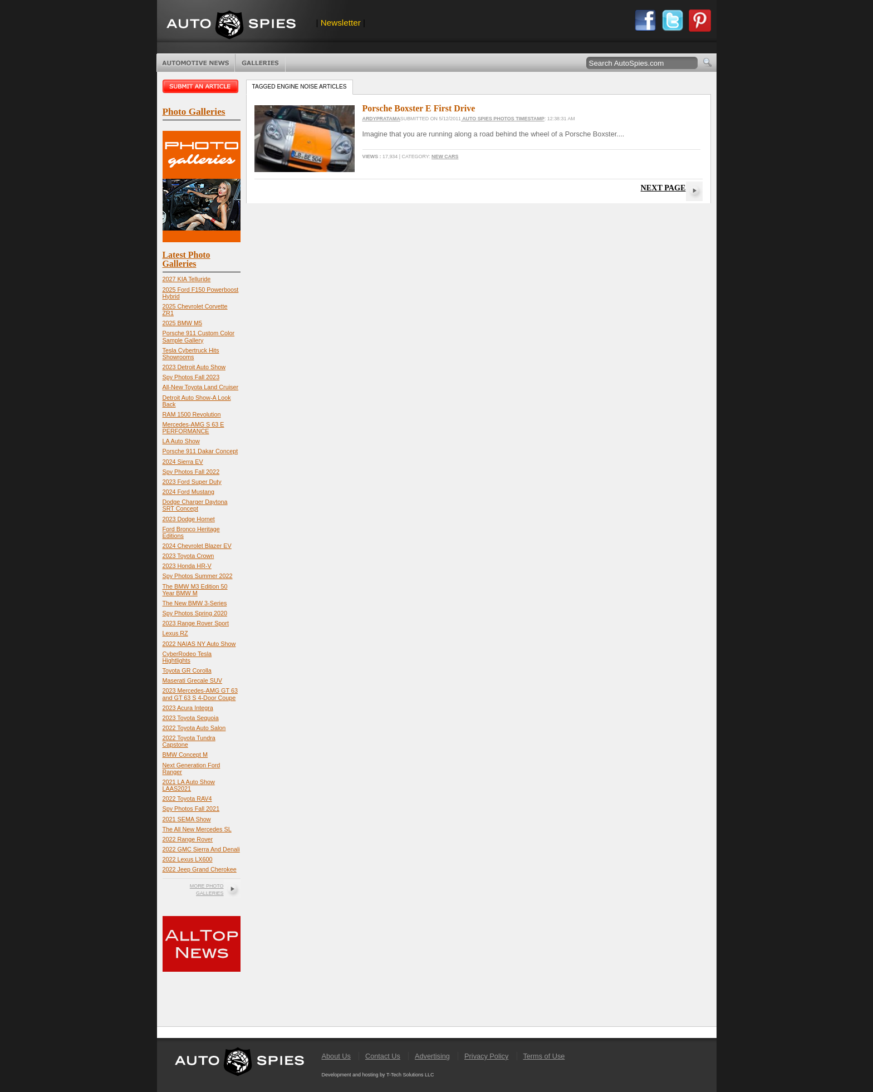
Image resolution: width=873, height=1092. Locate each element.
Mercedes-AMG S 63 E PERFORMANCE (193, 427)
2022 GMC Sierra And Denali (201, 849)
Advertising (432, 1056)
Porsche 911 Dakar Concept (200, 451)
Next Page (663, 187)
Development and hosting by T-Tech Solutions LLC (378, 1075)
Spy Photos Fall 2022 (191, 471)
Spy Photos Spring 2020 (195, 613)
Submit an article (202, 86)
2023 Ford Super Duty (192, 481)
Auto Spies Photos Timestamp (503, 118)
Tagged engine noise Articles (299, 87)
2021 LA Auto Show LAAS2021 (189, 785)
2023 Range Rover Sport (196, 623)
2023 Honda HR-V (187, 565)
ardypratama (381, 118)
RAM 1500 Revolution (192, 414)
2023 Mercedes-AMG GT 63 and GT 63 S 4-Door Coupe (200, 694)
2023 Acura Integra (188, 707)
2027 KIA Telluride (187, 279)
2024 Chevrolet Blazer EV (197, 545)
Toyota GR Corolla (187, 670)
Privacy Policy (486, 1056)
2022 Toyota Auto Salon (194, 727)
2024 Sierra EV (183, 461)
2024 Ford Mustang (189, 491)
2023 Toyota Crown (188, 555)
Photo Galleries (260, 63)
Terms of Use (544, 1056)
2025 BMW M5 (182, 323)
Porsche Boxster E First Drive (418, 108)
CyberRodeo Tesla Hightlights (187, 657)
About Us (336, 1056)
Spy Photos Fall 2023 (191, 377)
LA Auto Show (181, 441)
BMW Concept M (185, 754)
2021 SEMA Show (187, 819)
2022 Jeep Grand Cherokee (200, 869)
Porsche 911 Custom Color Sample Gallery (199, 336)
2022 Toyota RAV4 (187, 798)
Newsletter (341, 22)
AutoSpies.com (231, 25)
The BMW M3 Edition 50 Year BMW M (195, 589)
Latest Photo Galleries (186, 259)
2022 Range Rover (188, 839)
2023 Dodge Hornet (189, 519)
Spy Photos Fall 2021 (191, 808)
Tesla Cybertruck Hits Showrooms (191, 353)
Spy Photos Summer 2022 (198, 575)
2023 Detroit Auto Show (194, 367)
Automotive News (195, 63)
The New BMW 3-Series (195, 603)
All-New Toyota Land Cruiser (201, 387)
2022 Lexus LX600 (188, 859)
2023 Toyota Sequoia (191, 717)
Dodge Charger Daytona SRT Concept (195, 505)
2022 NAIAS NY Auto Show (199, 643)
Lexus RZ (175, 633)
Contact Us (382, 1056)
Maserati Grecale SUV (192, 680)
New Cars (444, 156)
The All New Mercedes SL (197, 829)
